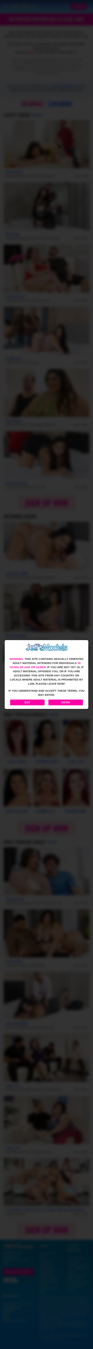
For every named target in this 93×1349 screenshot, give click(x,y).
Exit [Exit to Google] (27, 702)
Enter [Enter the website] (65, 702)
